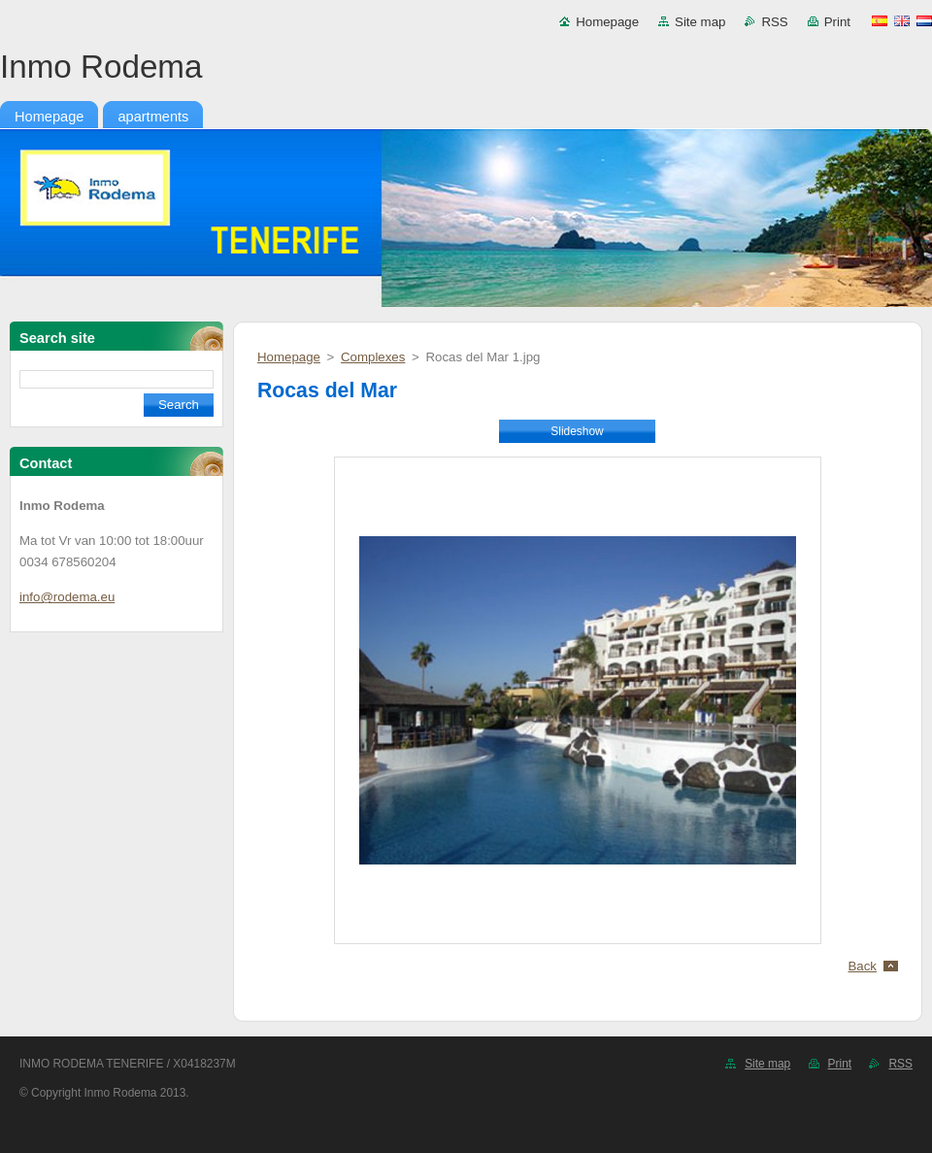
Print (837, 22)
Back (863, 966)
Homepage (607, 22)
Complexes (373, 357)
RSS (774, 22)
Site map (700, 22)
